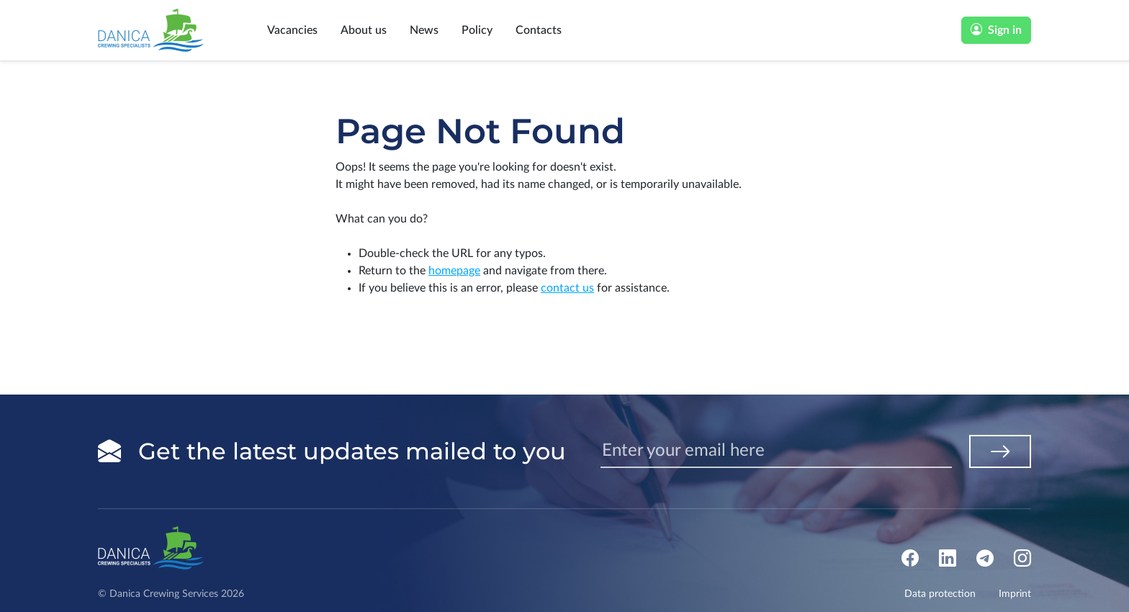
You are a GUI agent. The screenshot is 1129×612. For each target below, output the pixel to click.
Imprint (1015, 594)
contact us (567, 288)
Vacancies (292, 30)
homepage (454, 270)
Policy (477, 30)
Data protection (940, 594)
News (424, 30)
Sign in (996, 30)
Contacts (539, 30)
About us (364, 30)
